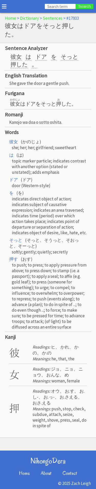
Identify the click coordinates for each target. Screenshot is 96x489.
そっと (69, 56)
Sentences (52, 18)
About (46, 473)
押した (19, 64)
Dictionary (29, 18)
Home (10, 18)
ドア (41, 56)
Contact (69, 473)
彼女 (16, 56)
